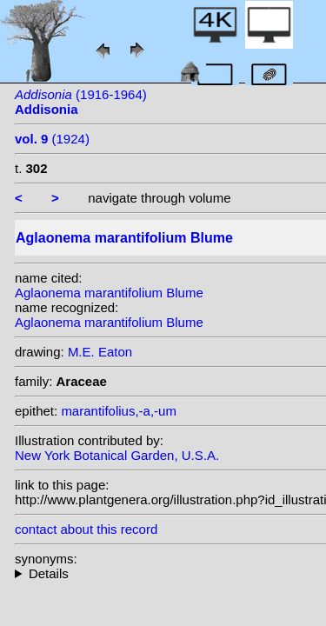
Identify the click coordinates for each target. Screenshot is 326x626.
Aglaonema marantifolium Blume (109, 292)
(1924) (52, 138)
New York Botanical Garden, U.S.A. (117, 455)
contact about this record (86, 529)
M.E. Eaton (100, 351)
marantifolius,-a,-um (118, 410)
